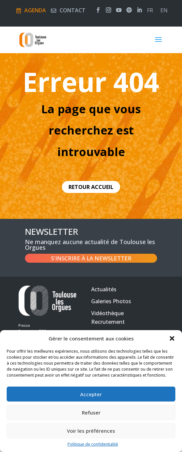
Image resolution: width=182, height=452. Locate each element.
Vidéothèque (107, 313)
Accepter (91, 394)
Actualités (103, 289)
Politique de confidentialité (93, 444)
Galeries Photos (111, 301)
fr (150, 11)
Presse (24, 325)
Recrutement (108, 321)
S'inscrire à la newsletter (91, 258)
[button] (172, 338)
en (164, 11)
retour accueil (91, 187)
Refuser (91, 412)
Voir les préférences (91, 430)
